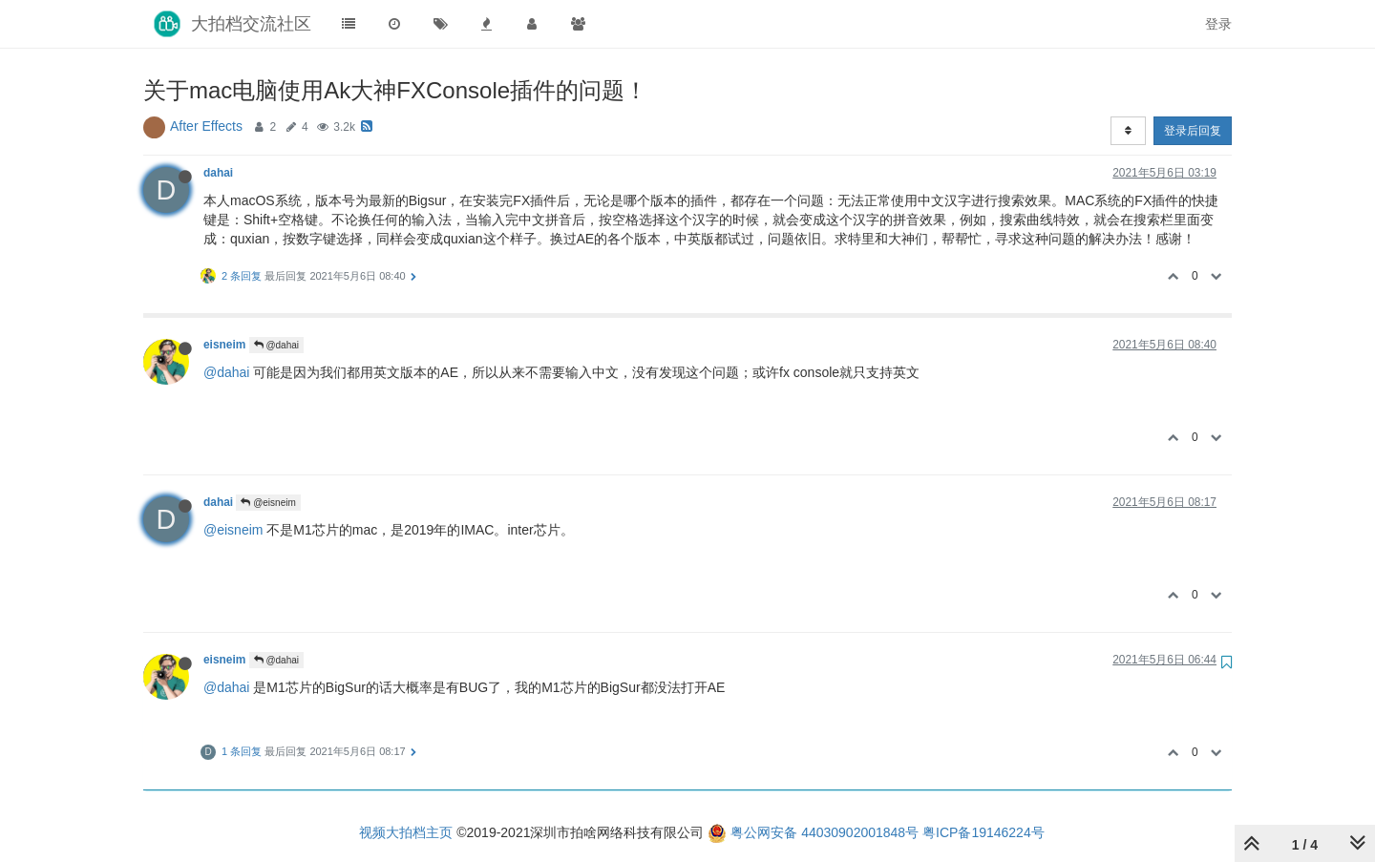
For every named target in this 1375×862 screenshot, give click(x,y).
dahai (218, 172)
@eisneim (268, 502)
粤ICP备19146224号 (983, 832)
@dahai (276, 345)
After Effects (206, 126)
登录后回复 (1192, 130)
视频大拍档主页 (406, 832)
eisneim (224, 344)
